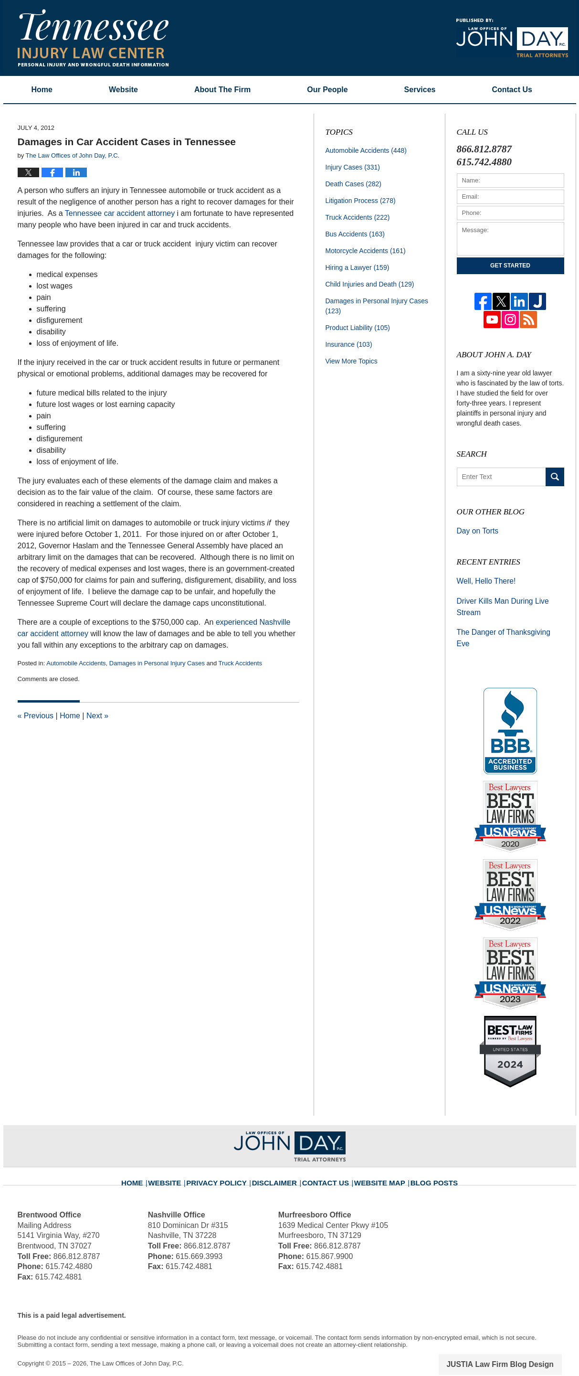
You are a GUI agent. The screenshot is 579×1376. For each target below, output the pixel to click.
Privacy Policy (228, 1159)
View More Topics (352, 361)
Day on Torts (475, 530)
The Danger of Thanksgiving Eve (505, 626)
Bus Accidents (355, 234)
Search (555, 477)
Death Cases (354, 184)
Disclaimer (279, 1159)
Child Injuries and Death (370, 284)
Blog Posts (421, 1159)
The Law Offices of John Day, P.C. (137, 1346)
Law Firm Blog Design (516, 1347)
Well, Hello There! (483, 579)
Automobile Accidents (75, 663)
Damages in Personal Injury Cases (157, 663)
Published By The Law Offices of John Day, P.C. (512, 38)
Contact (512, 89)
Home (42, 89)
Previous (36, 716)
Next (97, 716)
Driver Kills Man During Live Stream (510, 603)
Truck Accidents (240, 663)
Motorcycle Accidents (366, 251)
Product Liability (358, 327)
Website (123, 89)
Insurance (349, 344)
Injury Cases (353, 167)
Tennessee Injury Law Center (93, 37)
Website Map (373, 1159)
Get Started (510, 265)
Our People (327, 89)
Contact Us (325, 1159)
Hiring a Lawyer (358, 267)
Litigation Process (361, 200)
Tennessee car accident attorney (120, 213)
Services (420, 89)
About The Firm (222, 89)
